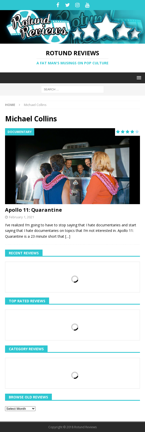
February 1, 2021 (21, 217)
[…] (67, 236)
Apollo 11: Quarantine (33, 209)
